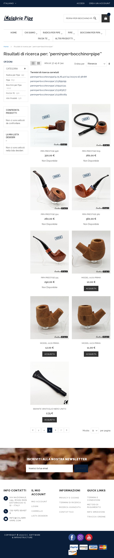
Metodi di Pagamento (94, 505)
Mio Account (39, 501)
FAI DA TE (13, 98)
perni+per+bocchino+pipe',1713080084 (48, 99)
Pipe (11, 85)
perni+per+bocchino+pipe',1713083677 (48, 95)
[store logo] (18, 18)
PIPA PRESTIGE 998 (49, 156)
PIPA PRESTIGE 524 (50, 219)
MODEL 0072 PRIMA (49, 347)
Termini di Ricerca (70, 502)
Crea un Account (99, 3)
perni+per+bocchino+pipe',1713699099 (48, 86)
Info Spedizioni (96, 512)
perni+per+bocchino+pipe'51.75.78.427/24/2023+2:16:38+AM (58, 81)
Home (6, 51)
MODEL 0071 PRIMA (91, 347)
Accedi (81, 3)
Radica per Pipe (16, 80)
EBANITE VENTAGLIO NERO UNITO (49, 413)
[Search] (94, 18)
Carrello (37, 511)
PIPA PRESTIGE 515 (49, 282)
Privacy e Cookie (69, 498)
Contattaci (66, 512)
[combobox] (81, 18)
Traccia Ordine (96, 517)
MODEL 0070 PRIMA (91, 282)
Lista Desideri (39, 516)
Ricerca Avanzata (70, 507)
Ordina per (79, 68)
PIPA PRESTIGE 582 (91, 219)
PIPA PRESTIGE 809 (91, 156)
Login (34, 506)
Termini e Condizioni (93, 498)
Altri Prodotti (14, 103)
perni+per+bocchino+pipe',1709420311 (48, 90)
